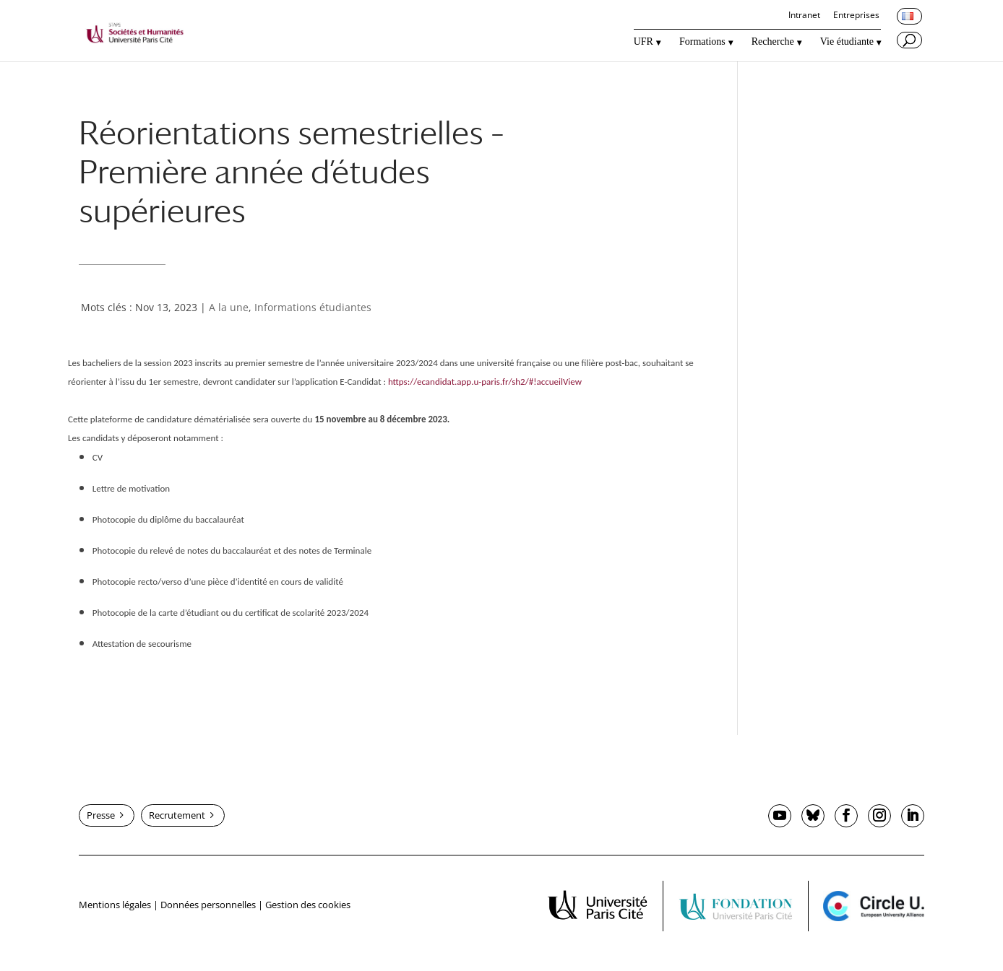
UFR (643, 42)
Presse (101, 815)
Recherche (773, 42)
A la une (229, 307)
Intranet (804, 16)
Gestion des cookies (307, 904)
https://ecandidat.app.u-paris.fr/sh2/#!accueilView (485, 381)
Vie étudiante (847, 42)
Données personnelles (208, 904)
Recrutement (177, 815)
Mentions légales (115, 904)
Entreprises (856, 16)
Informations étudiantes (312, 307)
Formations (702, 42)
